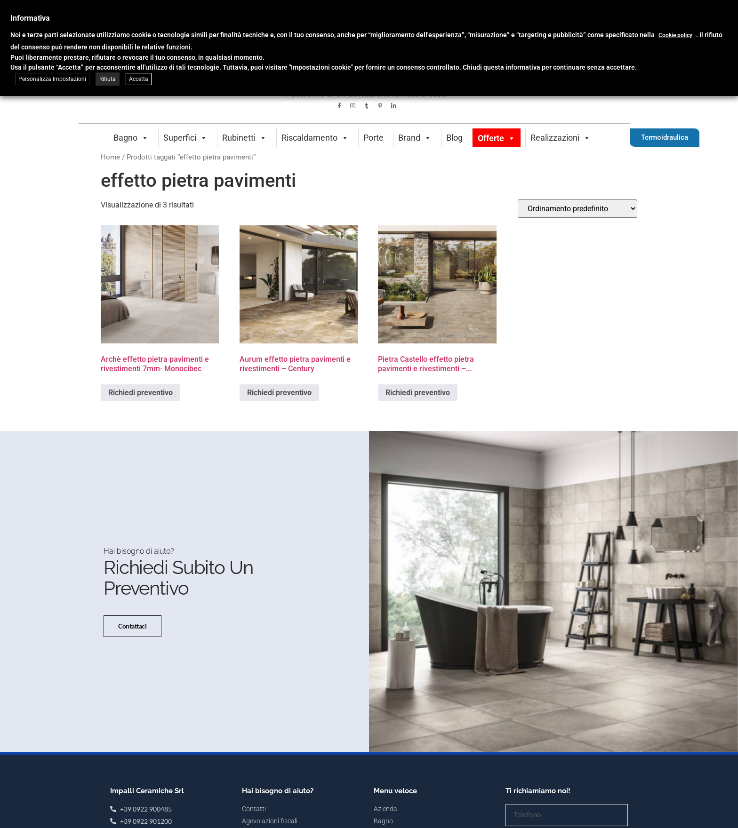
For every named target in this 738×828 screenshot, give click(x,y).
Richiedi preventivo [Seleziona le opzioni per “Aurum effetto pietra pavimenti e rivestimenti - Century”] (279, 392)
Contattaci (132, 631)
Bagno (131, 138)
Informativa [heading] (30, 18)
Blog (454, 138)
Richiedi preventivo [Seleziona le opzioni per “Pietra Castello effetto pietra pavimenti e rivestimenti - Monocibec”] (417, 392)
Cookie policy (675, 35)
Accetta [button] (138, 79)
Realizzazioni (560, 138)
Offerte (496, 138)
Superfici (185, 138)
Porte (373, 138)
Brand (415, 138)
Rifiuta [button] (107, 79)
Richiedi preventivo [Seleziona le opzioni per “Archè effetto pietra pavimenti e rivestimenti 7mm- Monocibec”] (140, 392)
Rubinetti (244, 138)
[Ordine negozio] (577, 208)
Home (110, 157)
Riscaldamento (315, 138)
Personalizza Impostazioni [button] (52, 79)
